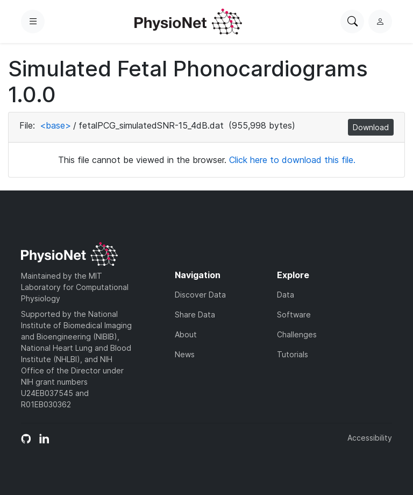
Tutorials (292, 354)
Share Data (195, 314)
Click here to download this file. (292, 159)
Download (371, 127)
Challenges (297, 334)
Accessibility (369, 437)
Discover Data (200, 294)
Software (294, 314)
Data (285, 294)
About (186, 334)
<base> (55, 125)
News (185, 354)
